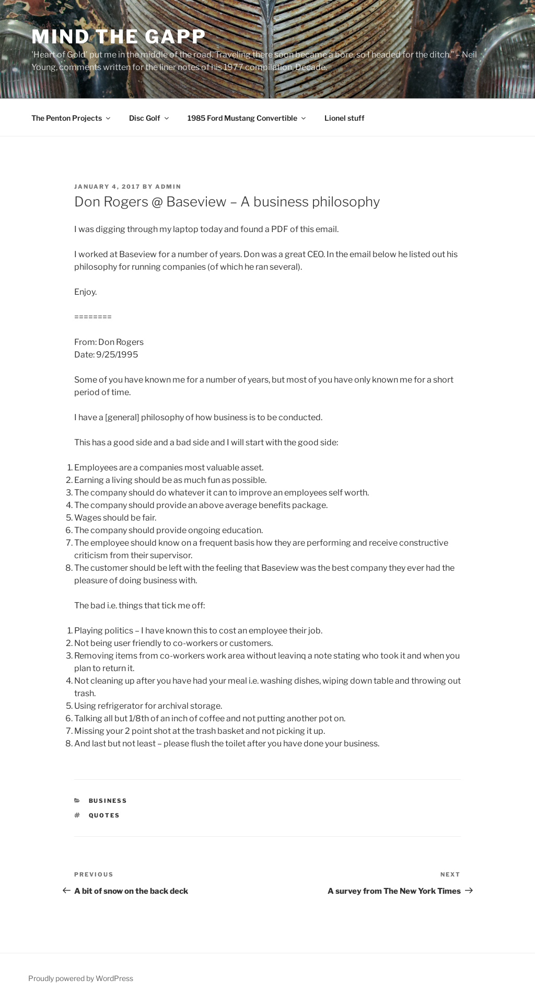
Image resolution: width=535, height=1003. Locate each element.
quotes (105, 815)
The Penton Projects (71, 117)
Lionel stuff (344, 117)
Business (108, 800)
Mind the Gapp (118, 36)
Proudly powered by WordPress (80, 978)
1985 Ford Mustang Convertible (247, 117)
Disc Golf (149, 117)
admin (168, 186)
